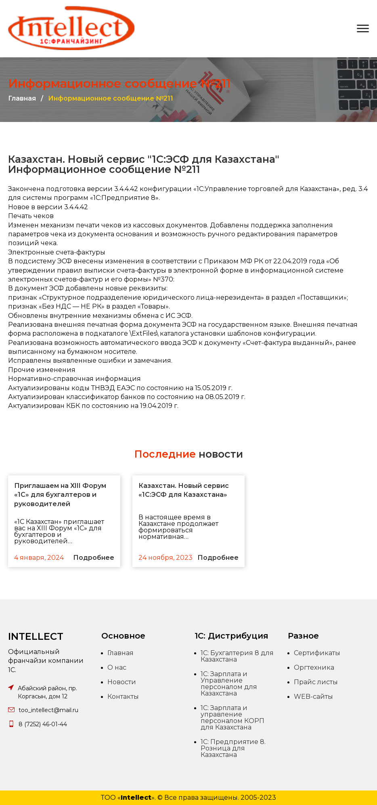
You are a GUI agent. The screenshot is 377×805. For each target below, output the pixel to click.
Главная (22, 98)
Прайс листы (316, 682)
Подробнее (93, 558)
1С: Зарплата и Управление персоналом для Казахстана (229, 683)
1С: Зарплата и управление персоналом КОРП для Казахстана (232, 717)
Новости (121, 682)
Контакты (123, 696)
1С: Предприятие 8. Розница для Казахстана (233, 748)
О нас (116, 667)
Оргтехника (314, 667)
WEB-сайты (313, 696)
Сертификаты (317, 653)
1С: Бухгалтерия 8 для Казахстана (237, 656)
